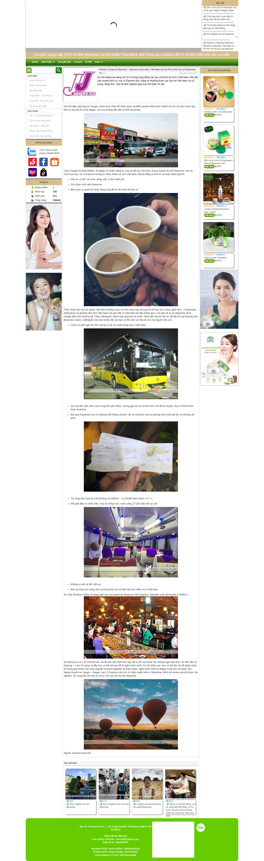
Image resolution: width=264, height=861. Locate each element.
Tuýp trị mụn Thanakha (215, 258)
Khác (99, 62)
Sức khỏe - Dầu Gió (39, 125)
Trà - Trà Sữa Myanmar (41, 115)
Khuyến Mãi (64, 62)
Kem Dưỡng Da (37, 80)
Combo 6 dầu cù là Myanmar (218, 112)
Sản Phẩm (48, 62)
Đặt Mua (209, 115)
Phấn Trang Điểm (38, 85)
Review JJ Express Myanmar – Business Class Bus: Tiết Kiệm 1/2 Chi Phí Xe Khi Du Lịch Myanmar (219, 46)
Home (35, 62)
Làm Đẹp (32, 75)
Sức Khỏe (33, 111)
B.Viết (88, 62)
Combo (78, 62)
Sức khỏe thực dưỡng (40, 136)
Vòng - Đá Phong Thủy (40, 131)
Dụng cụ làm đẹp (37, 106)
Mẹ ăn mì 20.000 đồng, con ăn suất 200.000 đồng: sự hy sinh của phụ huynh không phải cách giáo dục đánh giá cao (181, 810)
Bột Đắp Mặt (35, 90)
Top (200, 827)
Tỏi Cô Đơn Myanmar (40, 120)
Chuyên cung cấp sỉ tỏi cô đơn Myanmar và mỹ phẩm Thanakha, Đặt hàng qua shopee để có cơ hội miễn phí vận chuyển (132, 55)
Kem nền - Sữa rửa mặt (41, 100)
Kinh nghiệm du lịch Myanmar (218, 34)
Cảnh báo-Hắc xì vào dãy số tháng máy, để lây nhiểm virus (218, 18)
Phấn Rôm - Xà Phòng (40, 95)
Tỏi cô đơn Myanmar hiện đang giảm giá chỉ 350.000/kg (219, 26)
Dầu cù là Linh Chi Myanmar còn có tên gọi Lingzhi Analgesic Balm (220, 9)
